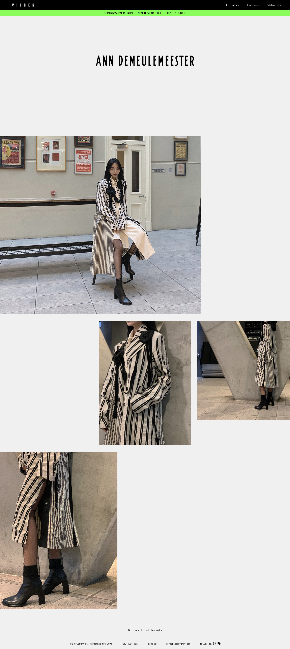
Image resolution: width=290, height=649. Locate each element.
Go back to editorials (145, 630)
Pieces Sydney (23, 5)
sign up (152, 644)
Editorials (274, 5)
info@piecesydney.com (178, 644)
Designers (232, 5)
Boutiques (252, 5)
